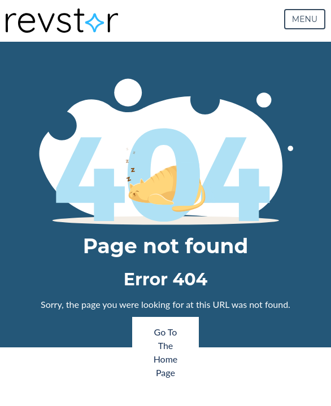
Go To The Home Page (166, 352)
